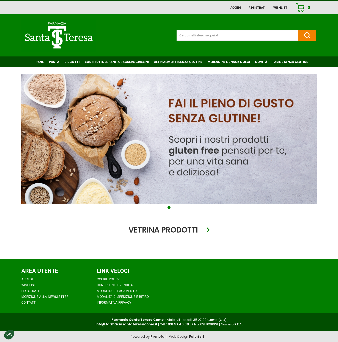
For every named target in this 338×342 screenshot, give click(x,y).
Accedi (235, 7)
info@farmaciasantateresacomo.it (126, 324)
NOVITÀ (261, 62)
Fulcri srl (196, 336)
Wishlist (280, 7)
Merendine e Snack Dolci (229, 62)
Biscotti (72, 62)
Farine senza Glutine (290, 62)
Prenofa (157, 336)
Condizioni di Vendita (115, 285)
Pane (40, 62)
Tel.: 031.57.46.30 (174, 324)
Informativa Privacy (114, 303)
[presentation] (12, 245)
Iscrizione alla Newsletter (44, 297)
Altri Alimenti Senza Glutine (178, 62)
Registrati (257, 7)
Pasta (54, 62)
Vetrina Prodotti (163, 230)
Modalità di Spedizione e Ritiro (123, 297)
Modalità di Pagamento (117, 291)
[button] (169, 207)
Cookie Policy (108, 279)
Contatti (28, 303)
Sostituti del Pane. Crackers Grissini (117, 62)
